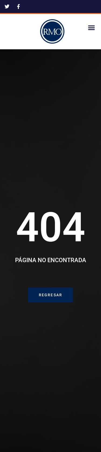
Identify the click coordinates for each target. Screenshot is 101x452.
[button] (91, 27)
